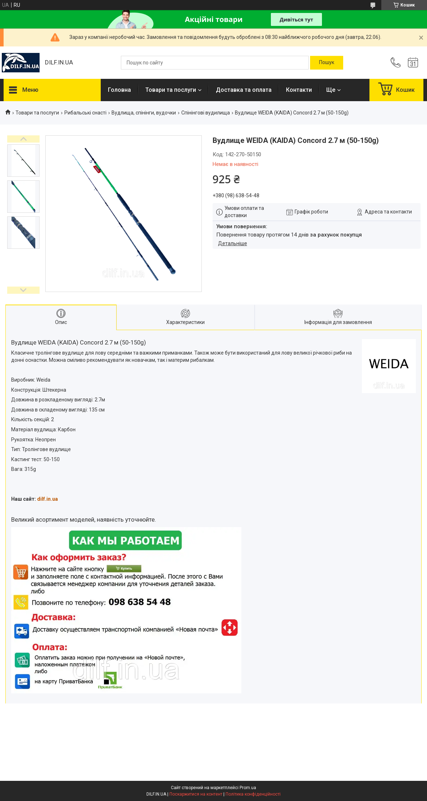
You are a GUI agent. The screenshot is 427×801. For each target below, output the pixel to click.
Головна (119, 89)
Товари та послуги (170, 89)
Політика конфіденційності (253, 794)
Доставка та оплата (244, 89)
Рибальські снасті (85, 113)
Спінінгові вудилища (205, 113)
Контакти (299, 89)
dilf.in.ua (47, 499)
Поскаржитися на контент (195, 794)
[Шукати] (326, 62)
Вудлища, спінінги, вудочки (144, 113)
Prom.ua (248, 787)
